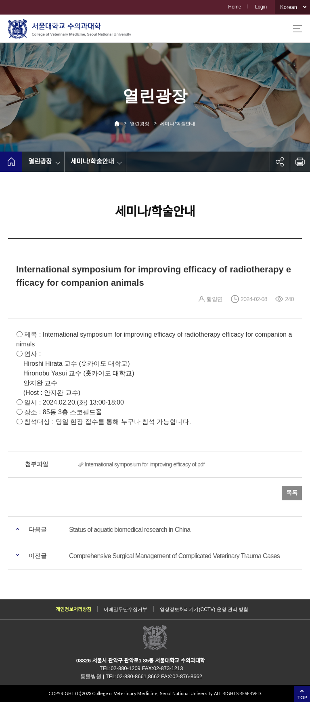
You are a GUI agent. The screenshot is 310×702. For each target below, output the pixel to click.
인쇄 (300, 162)
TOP (302, 697)
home (11, 162)
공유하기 (280, 162)
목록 (291, 492)
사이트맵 (297, 28)
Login (261, 7)
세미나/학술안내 (177, 123)
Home (234, 7)
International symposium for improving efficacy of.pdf (145, 464)
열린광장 (139, 123)
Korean (288, 7)
